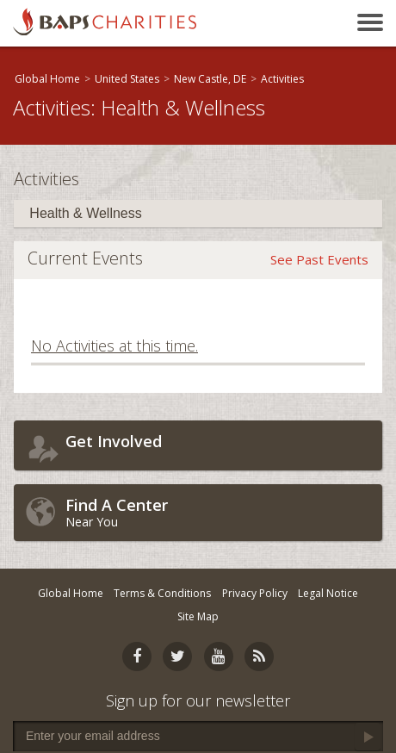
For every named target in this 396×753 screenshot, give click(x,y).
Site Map (198, 616)
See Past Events (319, 259)
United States (127, 79)
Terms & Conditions (162, 593)
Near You (219, 512)
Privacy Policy (255, 593)
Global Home (47, 79)
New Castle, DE (210, 79)
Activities (282, 79)
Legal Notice (328, 593)
